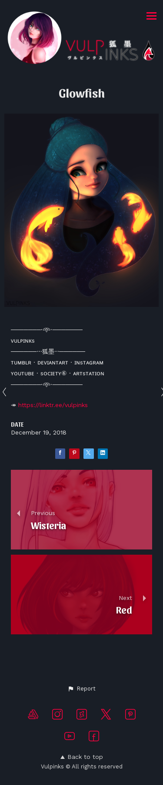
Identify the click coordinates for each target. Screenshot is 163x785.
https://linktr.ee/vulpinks (53, 404)
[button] (81, 689)
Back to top (81, 756)
